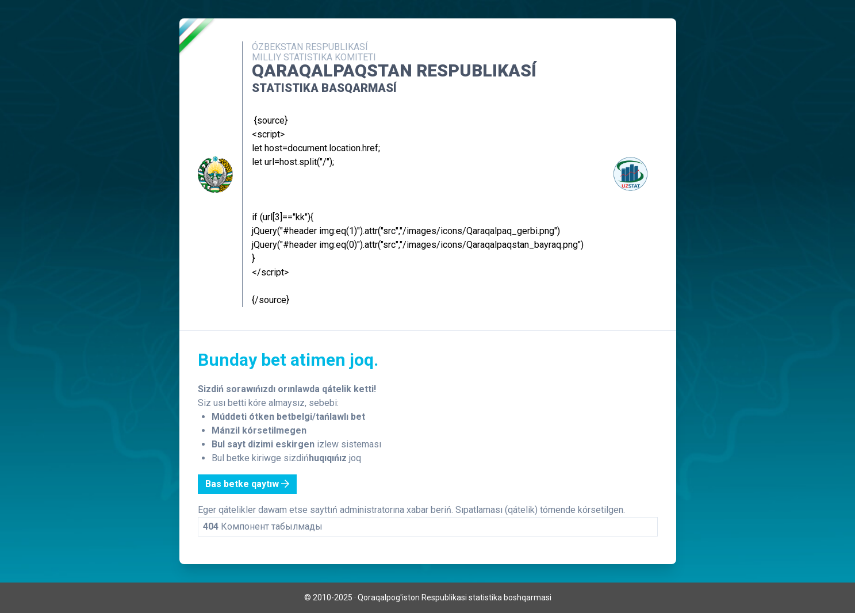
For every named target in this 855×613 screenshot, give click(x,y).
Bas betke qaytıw (247, 483)
